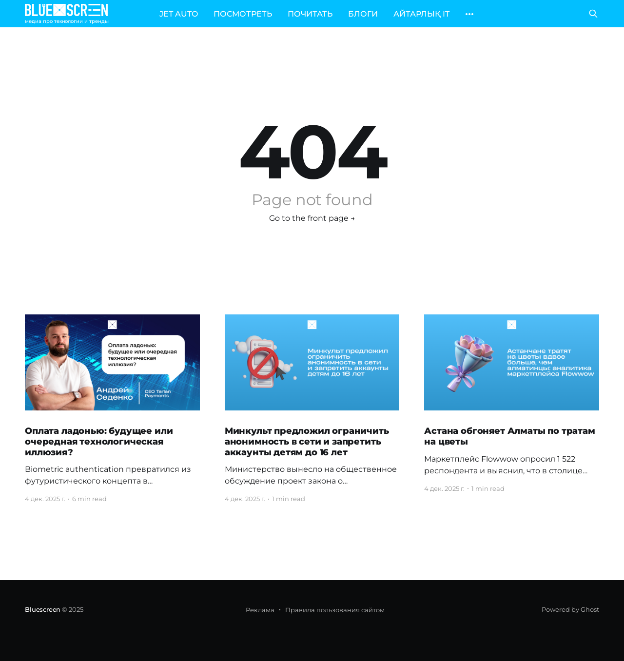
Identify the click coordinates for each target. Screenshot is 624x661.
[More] (469, 14)
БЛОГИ (363, 14)
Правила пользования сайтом (335, 610)
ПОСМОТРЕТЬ (243, 14)
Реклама (260, 610)
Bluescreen (42, 609)
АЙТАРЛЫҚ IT (421, 14)
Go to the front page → (312, 218)
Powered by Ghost (570, 609)
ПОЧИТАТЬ (310, 14)
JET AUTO (178, 14)
